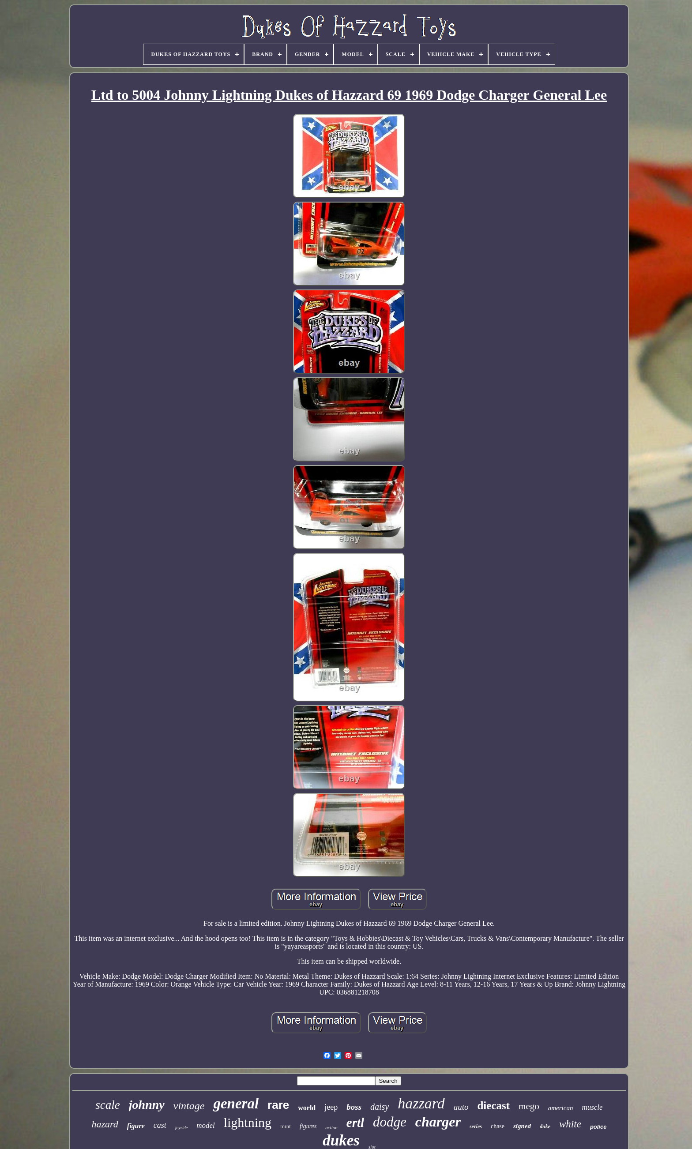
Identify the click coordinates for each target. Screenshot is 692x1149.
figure (136, 1126)
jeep (331, 1107)
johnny (147, 1104)
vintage (189, 1105)
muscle (592, 1107)
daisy (379, 1106)
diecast (493, 1105)
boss (353, 1106)
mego (529, 1106)
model (205, 1125)
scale (107, 1104)
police (598, 1126)
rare (278, 1104)
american (560, 1107)
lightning (247, 1122)
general (236, 1103)
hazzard (421, 1103)
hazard (105, 1124)
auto (461, 1106)
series (476, 1126)
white (570, 1124)
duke (545, 1126)
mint (285, 1126)
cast (160, 1125)
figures (308, 1126)
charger (438, 1122)
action (331, 1127)
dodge (389, 1122)
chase (497, 1126)
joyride (181, 1127)
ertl (355, 1122)
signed (522, 1126)
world (307, 1107)
